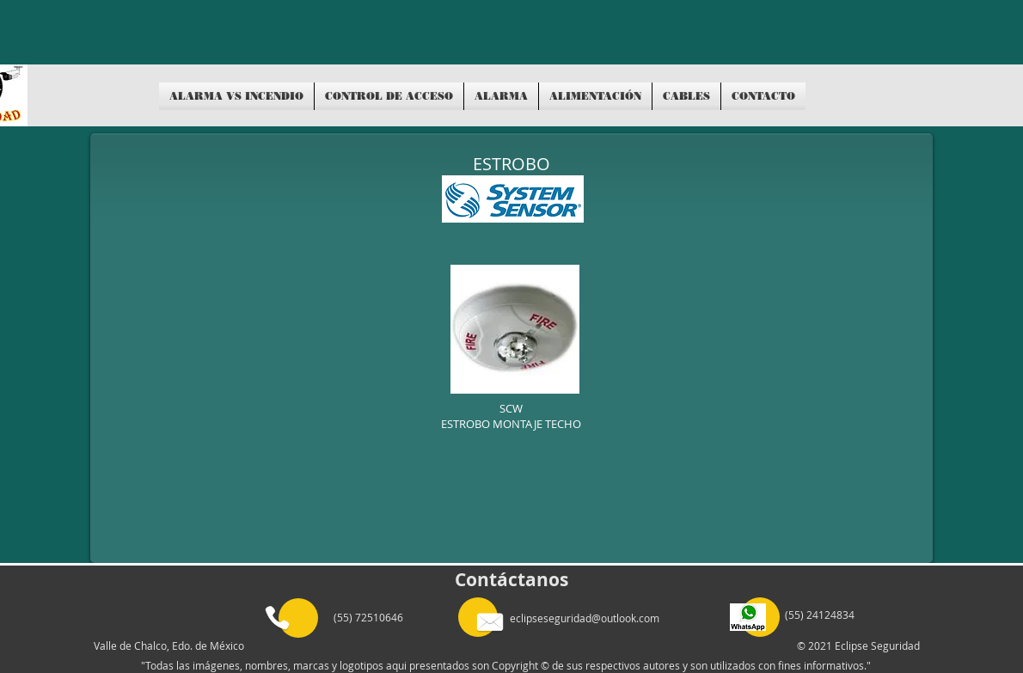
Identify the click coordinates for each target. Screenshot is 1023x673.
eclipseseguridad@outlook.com (584, 618)
